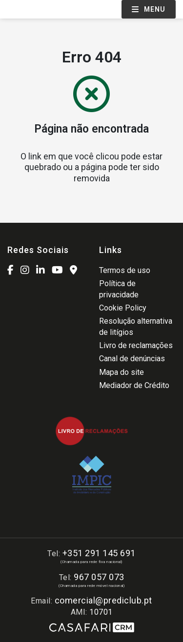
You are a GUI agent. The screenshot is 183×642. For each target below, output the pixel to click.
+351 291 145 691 (99, 553)
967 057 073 (99, 577)
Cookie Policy (122, 307)
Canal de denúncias (132, 358)
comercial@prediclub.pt (103, 600)
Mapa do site (121, 372)
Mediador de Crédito (134, 385)
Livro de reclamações (136, 345)
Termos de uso (124, 270)
